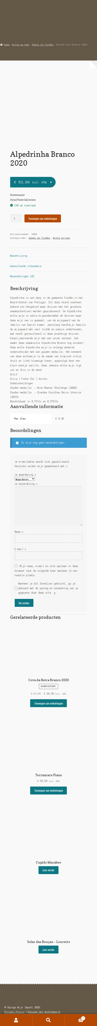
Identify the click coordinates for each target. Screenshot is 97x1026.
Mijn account (16, 1020)
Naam (19, 531)
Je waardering (25, 474)
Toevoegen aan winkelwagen (42, 218)
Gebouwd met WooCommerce (44, 1012)
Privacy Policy (14, 1012)
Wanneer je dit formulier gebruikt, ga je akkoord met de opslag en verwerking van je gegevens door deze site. (48, 588)
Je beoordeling (26, 484)
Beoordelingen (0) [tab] (22, 276)
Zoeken (48, 1020)
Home (7, 44)
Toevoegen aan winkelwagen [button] (48, 703)
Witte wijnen (20, 44)
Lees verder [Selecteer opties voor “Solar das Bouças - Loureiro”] (49, 950)
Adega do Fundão (42, 44)
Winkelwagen (75, 1018)
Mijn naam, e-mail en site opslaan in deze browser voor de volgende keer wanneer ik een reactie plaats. (46, 570)
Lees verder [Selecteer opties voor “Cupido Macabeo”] (49, 870)
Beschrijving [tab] (18, 255)
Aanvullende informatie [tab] (26, 266)
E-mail (20, 549)
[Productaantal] (16, 218)
